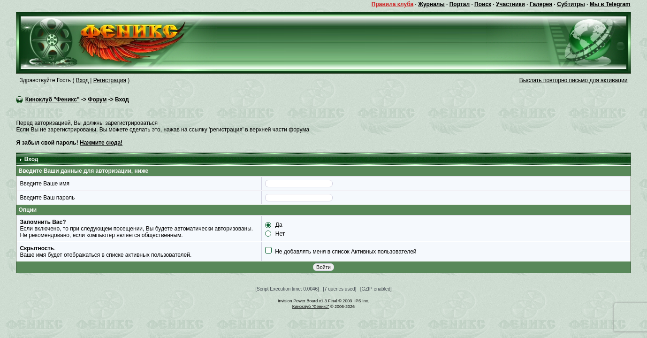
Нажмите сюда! (101, 142)
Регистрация (109, 80)
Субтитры (571, 4)
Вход (82, 80)
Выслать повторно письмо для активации (573, 80)
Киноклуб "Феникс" (52, 99)
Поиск (482, 4)
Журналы (431, 4)
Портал (459, 4)
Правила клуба (392, 4)
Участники (510, 4)
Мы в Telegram (610, 4)
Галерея (541, 4)
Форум (97, 99)
